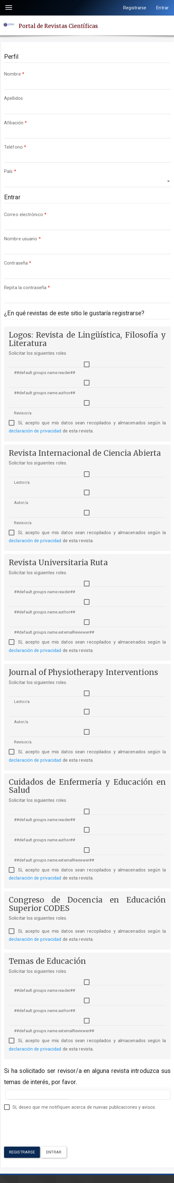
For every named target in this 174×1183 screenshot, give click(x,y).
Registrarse (134, 7)
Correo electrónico (87, 220)
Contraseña (87, 269)
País (87, 177)
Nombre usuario (87, 244)
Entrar (162, 7)
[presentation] (51, 1125)
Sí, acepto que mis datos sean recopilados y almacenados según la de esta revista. (87, 426)
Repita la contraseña (87, 293)
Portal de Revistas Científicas (58, 25)
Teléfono (87, 153)
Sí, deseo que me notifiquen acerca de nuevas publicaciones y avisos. (80, 1107)
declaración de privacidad (35, 430)
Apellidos (87, 104)
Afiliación (87, 128)
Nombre (87, 80)
